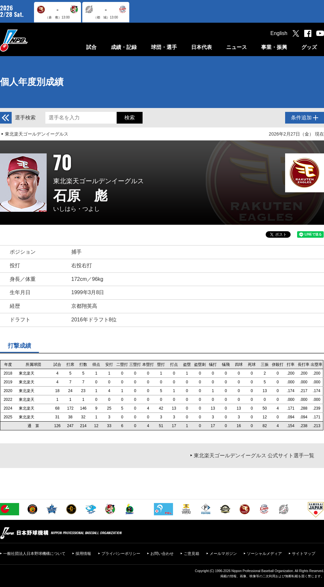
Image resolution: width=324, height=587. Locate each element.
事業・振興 (274, 47)
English (279, 33)
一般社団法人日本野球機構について (34, 553)
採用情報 (83, 553)
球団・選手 (164, 47)
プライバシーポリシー (120, 553)
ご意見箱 (191, 553)
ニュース (236, 47)
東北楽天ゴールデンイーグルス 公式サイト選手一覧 (254, 455)
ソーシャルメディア (264, 553)
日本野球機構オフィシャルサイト (30, 40)
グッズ (309, 47)
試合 (91, 47)
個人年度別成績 (32, 82)
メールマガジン (223, 553)
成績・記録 (124, 47)
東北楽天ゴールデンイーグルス (36, 134)
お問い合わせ (162, 553)
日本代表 (201, 47)
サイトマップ (303, 553)
